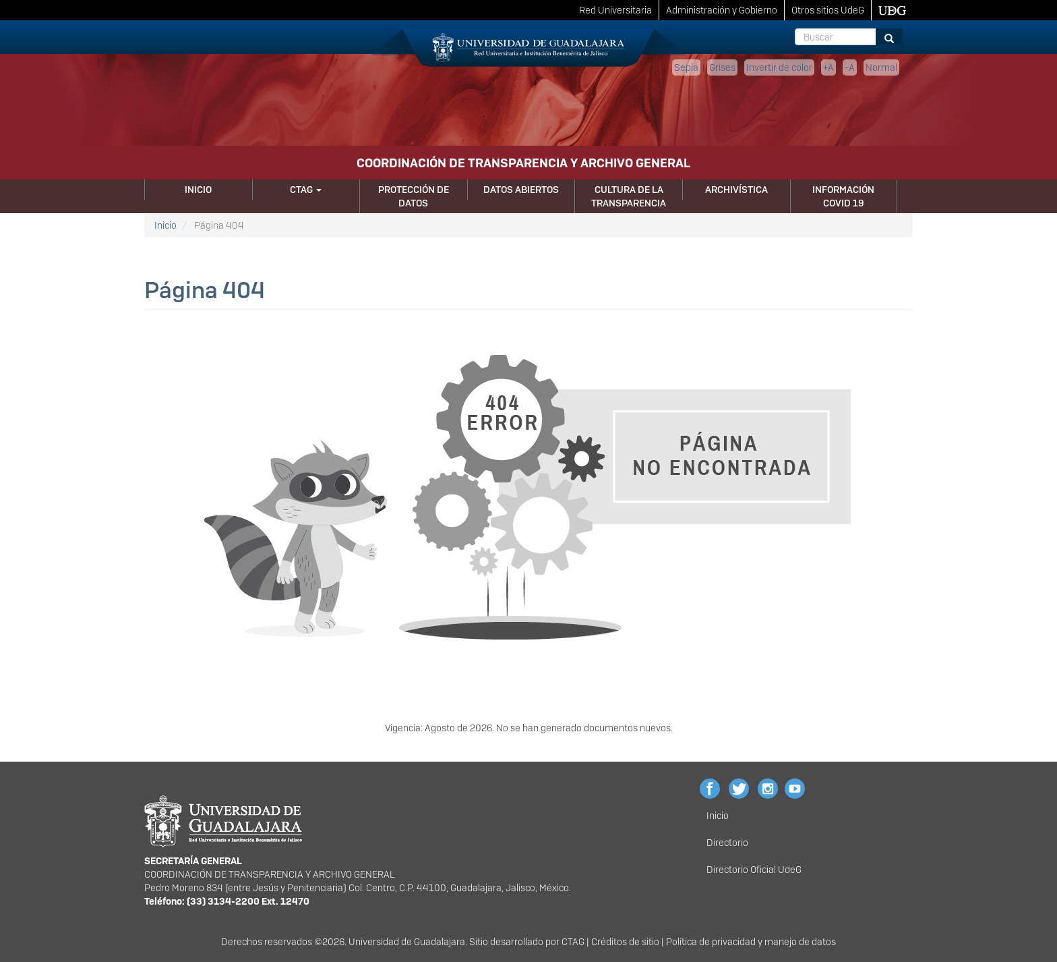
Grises (722, 67)
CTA (570, 942)
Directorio (727, 843)
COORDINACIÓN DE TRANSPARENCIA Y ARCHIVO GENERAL (523, 163)
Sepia (686, 67)
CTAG (306, 189)
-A (850, 67)
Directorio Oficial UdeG (754, 870)
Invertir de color (779, 67)
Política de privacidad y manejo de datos (751, 942)
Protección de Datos (413, 196)
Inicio (198, 189)
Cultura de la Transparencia (628, 196)
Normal (881, 67)
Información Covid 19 (843, 196)
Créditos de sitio (625, 942)
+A (828, 67)
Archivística (736, 189)
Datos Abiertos (521, 189)
